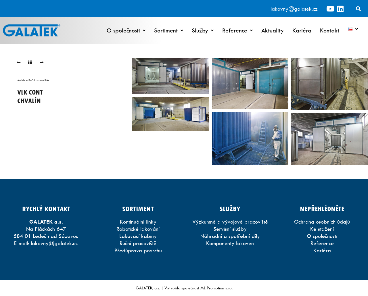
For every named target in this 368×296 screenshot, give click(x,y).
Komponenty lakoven (230, 243)
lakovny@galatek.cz (294, 8)
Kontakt (329, 30)
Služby (203, 30)
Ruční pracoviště (138, 243)
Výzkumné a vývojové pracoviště (230, 221)
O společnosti (126, 30)
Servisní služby (230, 229)
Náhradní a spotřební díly (230, 236)
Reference (237, 30)
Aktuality (272, 30)
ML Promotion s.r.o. (216, 287)
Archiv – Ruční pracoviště (33, 80)
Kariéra (301, 30)
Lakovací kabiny (138, 236)
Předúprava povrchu (138, 250)
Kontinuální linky (138, 221)
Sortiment (168, 30)
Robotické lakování (138, 229)
